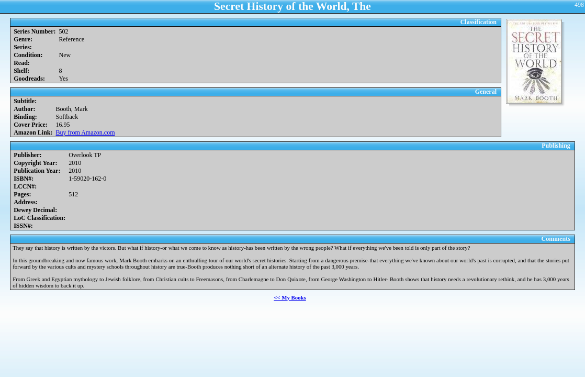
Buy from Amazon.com (85, 132)
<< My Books (290, 297)
